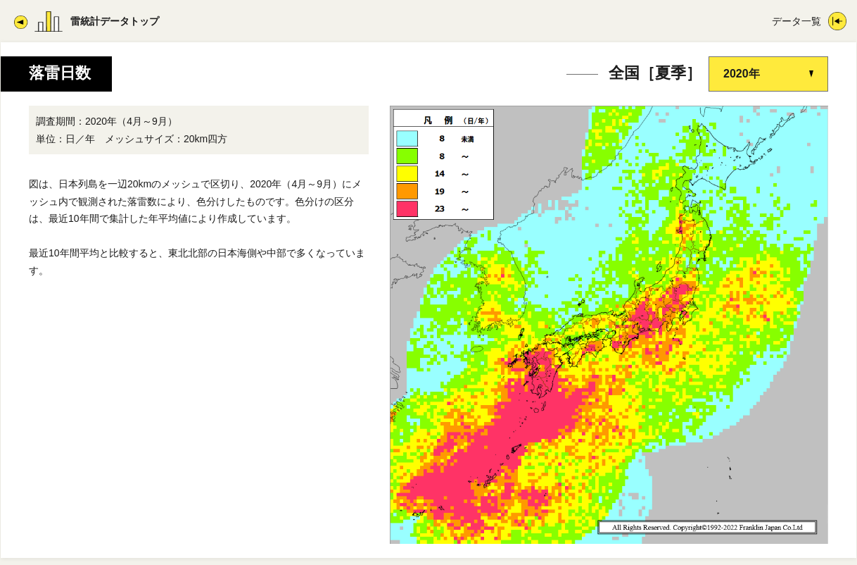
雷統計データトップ (114, 21)
